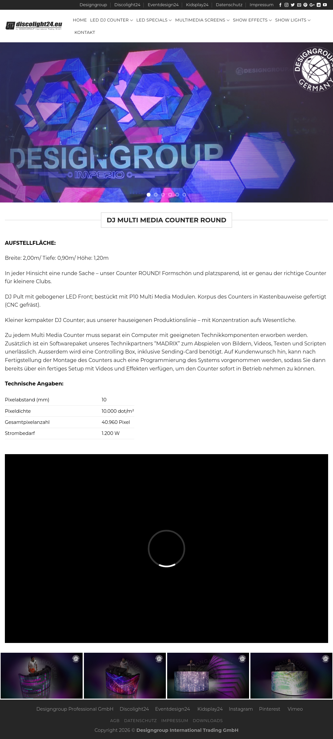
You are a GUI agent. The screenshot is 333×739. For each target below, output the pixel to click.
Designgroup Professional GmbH (74, 709)
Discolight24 (127, 4)
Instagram (241, 709)
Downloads (208, 720)
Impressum (261, 4)
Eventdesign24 (163, 4)
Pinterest (269, 709)
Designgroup (93, 4)
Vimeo (295, 709)
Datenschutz (229, 4)
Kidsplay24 (197, 4)
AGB (115, 720)
